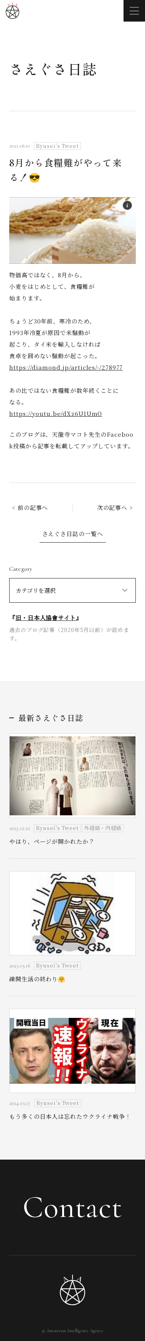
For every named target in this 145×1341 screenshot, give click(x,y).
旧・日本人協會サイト (45, 618)
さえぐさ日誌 (53, 69)
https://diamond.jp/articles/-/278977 (66, 367)
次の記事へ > (115, 507)
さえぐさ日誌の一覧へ (72, 534)
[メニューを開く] (134, 11)
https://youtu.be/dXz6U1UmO (55, 413)
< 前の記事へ (30, 507)
